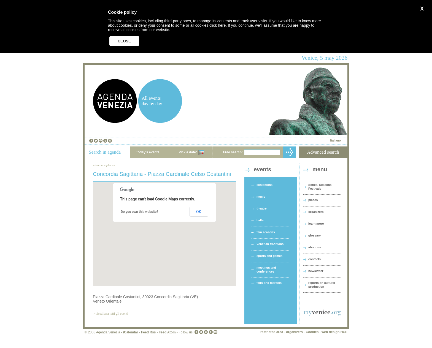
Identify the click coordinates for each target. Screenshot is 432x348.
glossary (314, 235)
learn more (316, 223)
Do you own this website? (139, 212)
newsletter (315, 271)
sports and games (269, 255)
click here (217, 25)
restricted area (271, 332)
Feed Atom (167, 332)
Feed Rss (148, 332)
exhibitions (264, 184)
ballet (260, 220)
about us (314, 247)
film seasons (265, 232)
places (110, 165)
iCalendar (130, 332)
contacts (314, 259)
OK (198, 212)
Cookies (312, 332)
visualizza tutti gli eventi (112, 314)
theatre (261, 208)
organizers (316, 211)
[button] (164, 229)
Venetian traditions (270, 244)
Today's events (147, 152)
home (99, 165)
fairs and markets (269, 282)
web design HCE (334, 332)
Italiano (335, 140)
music (260, 196)
